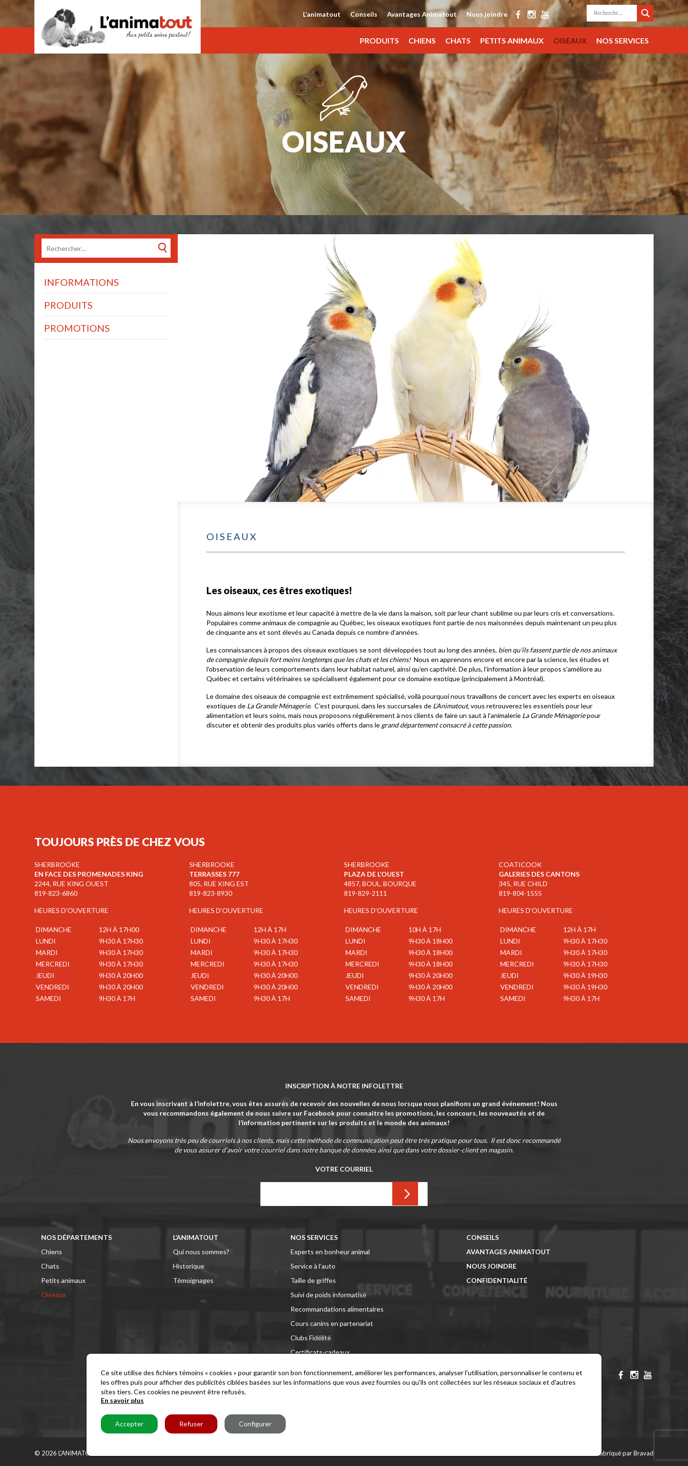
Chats (458, 40)
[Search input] (614, 13)
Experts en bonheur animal (330, 1252)
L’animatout (322, 14)
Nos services (622, 40)
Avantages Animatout (422, 14)
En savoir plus (122, 1400)
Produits (379, 40)
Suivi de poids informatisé (328, 1295)
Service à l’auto (312, 1266)
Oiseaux (570, 40)
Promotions (77, 328)
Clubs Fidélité (310, 1338)
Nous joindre (486, 14)
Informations (81, 282)
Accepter (129, 1424)
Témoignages (193, 1280)
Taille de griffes (313, 1280)
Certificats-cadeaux (320, 1352)
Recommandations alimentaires (337, 1309)
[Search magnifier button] (645, 11)
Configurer (255, 1424)
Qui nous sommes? (201, 1252)
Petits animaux (512, 40)
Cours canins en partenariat (331, 1323)
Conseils (363, 14)
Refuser (191, 1424)
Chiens (422, 40)
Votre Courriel (344, 1169)
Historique (188, 1266)
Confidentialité (496, 1280)
